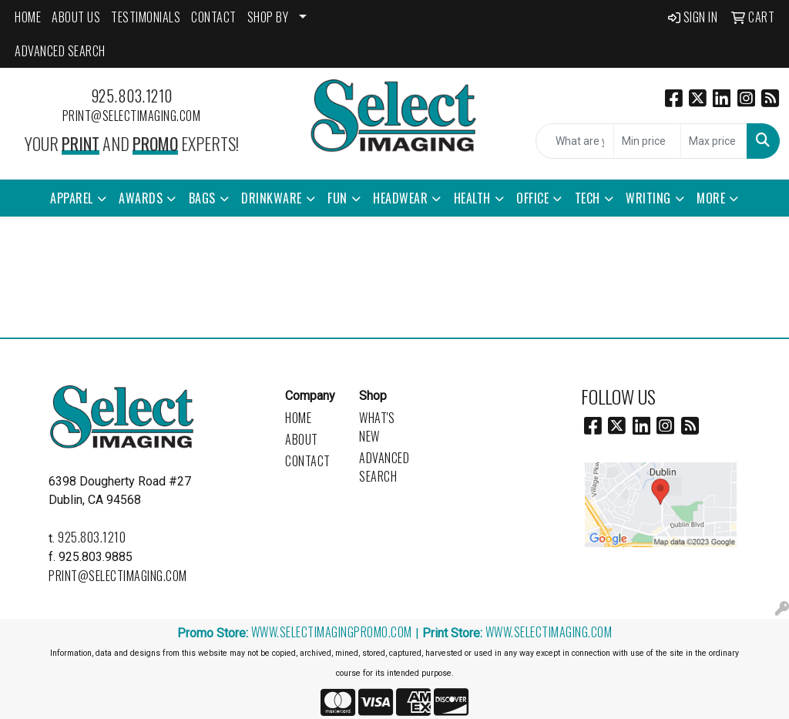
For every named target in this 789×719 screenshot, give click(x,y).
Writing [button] (648, 198)
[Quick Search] (575, 141)
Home (298, 417)
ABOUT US (76, 17)
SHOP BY (268, 17)
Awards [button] (141, 198)
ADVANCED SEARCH (60, 51)
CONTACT (214, 17)
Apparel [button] (71, 198)
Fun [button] (337, 198)
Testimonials (145, 17)
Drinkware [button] (271, 198)
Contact (308, 461)
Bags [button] (202, 198)
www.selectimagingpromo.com (331, 632)
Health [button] (472, 198)
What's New (376, 426)
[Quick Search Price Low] (646, 141)
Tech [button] (587, 198)
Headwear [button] (400, 198)
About (301, 439)
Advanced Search (384, 467)
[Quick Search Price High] (713, 141)
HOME (28, 17)
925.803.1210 (132, 95)
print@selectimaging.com (131, 115)
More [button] (711, 198)
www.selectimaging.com (549, 632)
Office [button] (532, 198)
